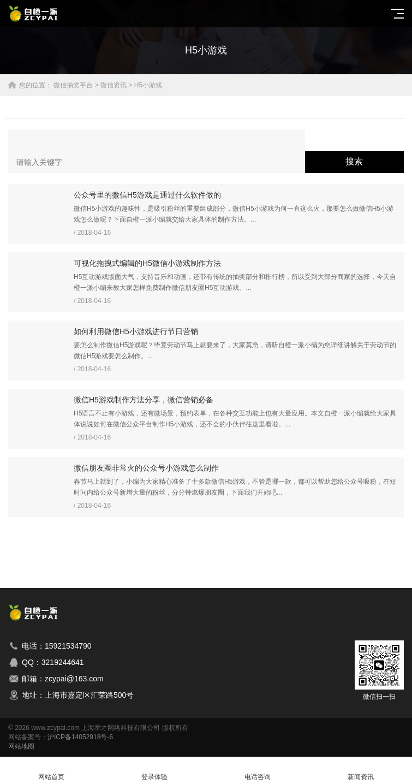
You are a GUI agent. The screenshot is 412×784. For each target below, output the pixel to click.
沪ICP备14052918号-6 (80, 737)
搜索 (354, 161)
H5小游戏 (148, 85)
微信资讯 (113, 85)
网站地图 (21, 746)
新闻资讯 (360, 771)
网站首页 (51, 771)
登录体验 (154, 771)
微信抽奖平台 (73, 85)
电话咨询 (257, 771)
